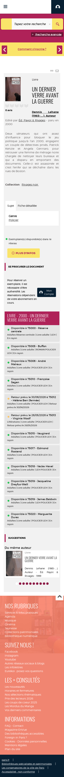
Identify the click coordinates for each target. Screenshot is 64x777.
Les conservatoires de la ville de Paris (23, 767)
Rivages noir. (30, 184)
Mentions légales (16, 745)
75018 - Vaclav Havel (40, 466)
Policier (13, 220)
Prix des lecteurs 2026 (19, 698)
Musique (10, 620)
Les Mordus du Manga (19, 706)
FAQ (7, 725)
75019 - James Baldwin (41, 499)
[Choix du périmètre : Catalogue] (6, 24)
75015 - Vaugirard (38, 433)
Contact (18, 725)
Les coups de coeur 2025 (21, 702)
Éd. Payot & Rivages (32, 120)
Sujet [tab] (10, 205)
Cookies (10, 741)
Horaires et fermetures (19, 690)
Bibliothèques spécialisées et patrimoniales (27, 763)
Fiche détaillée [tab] (27, 205)
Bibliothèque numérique (21, 636)
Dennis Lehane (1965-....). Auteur (45, 114)
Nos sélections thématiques (23, 694)
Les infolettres (14, 667)
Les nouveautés (15, 686)
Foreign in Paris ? (16, 737)
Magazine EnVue (16, 729)
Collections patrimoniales (21, 632)
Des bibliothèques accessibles (24, 733)
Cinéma (10, 624)
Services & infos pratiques (21, 612)
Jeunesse (11, 628)
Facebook (11, 651)
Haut (59, 596)
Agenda (10, 616)
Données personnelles (32, 741)
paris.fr (5, 759)
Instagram (11, 655)
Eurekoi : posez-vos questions (24, 671)
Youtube (10, 659)
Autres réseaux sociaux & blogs (24, 663)
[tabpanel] (32, 218)
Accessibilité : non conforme (18, 771)
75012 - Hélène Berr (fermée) (33, 398)
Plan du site (12, 749)
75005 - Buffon (36, 346)
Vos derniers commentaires (23, 710)
